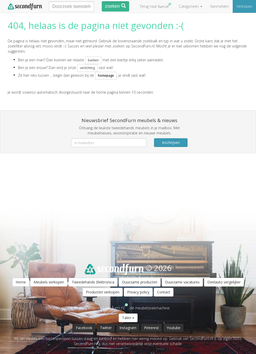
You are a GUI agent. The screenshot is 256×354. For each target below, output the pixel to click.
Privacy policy (138, 292)
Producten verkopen (102, 292)
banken (93, 60)
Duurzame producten (139, 282)
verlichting (87, 68)
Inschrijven (171, 142)
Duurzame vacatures (182, 282)
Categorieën (190, 6)
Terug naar (155, 6)
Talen (128, 317)
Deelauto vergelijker (224, 282)
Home (21, 282)
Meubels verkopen (49, 282)
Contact (163, 292)
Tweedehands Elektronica (93, 282)
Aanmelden (219, 6)
